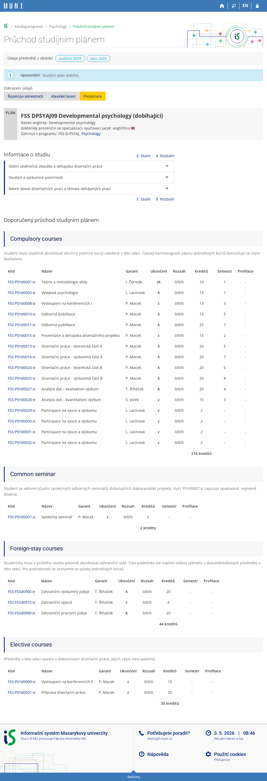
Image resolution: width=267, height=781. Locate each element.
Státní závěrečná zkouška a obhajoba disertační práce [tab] (55, 166)
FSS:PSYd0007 (20, 516)
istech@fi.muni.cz (159, 739)
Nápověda (158, 754)
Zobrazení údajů (18, 88)
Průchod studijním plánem (93, 26)
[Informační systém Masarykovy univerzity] (13, 6)
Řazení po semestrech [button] (25, 96)
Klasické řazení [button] (63, 96)
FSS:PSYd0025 (20, 378)
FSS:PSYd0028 (20, 399)
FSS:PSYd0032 (20, 442)
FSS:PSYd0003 (20, 292)
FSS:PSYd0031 (20, 431)
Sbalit (142, 155)
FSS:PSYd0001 (20, 281)
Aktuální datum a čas (228, 739)
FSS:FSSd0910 (20, 602)
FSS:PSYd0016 (20, 356)
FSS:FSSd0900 (20, 591)
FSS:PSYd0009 (20, 681)
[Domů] (222, 6)
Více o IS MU (29, 739)
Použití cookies (230, 754)
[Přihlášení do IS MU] (257, 6)
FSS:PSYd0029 (20, 410)
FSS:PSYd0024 (20, 367)
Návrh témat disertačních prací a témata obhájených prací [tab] (60, 188)
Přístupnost (222, 760)
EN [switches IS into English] (245, 5)
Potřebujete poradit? (168, 733)
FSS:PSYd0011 (20, 324)
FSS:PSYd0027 (20, 388)
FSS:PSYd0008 (20, 303)
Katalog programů (29, 26)
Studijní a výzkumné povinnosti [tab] (36, 177)
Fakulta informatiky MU (70, 739)
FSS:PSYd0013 (20, 346)
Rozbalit (164, 155)
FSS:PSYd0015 (20, 335)
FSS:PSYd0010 (20, 314)
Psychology (58, 26)
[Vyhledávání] (234, 6)
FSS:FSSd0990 (20, 612)
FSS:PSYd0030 (20, 421)
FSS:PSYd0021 (20, 692)
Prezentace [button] (92, 96)
